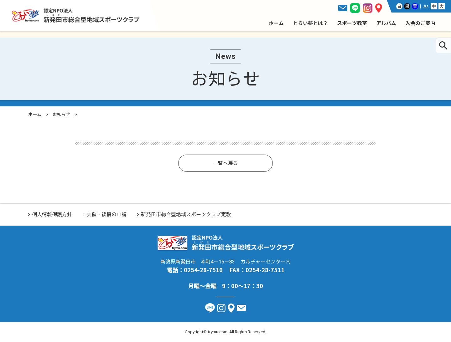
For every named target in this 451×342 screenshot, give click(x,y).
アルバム (386, 23)
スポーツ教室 (352, 23)
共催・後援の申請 (106, 214)
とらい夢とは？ (310, 23)
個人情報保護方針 (52, 214)
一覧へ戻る (225, 163)
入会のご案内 (420, 23)
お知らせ (61, 114)
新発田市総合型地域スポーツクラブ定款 (186, 214)
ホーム (276, 23)
